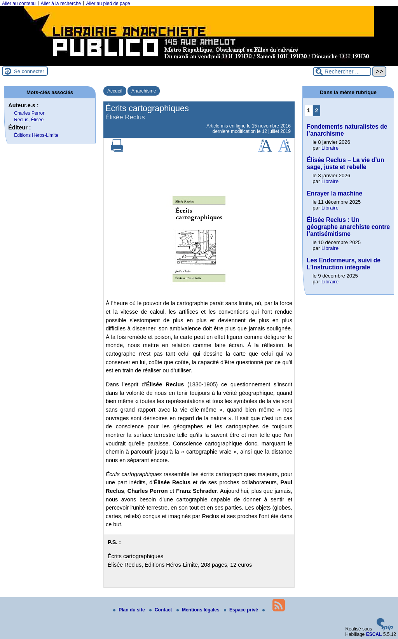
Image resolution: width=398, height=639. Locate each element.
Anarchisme (143, 91)
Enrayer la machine (334, 193)
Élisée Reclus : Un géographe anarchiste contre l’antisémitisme (348, 226)
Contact (161, 610)
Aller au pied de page (108, 3)
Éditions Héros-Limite (36, 135)
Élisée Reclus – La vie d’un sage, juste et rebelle (345, 163)
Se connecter (29, 71)
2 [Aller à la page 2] (316, 110)
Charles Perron (29, 113)
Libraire (330, 148)
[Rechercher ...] (342, 71)
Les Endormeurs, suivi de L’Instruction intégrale (344, 264)
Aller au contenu (19, 3)
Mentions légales (198, 610)
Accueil (114, 91)
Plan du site (129, 610)
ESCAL (374, 634)
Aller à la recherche (61, 3)
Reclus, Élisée (29, 119)
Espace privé (241, 610)
